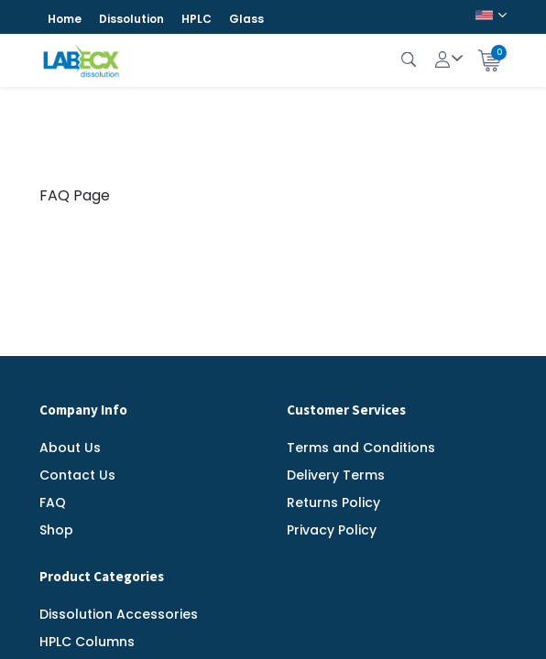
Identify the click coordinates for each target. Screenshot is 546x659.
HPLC (196, 19)
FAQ (52, 502)
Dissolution (131, 19)
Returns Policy (333, 502)
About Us (70, 447)
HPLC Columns (87, 641)
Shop (56, 530)
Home (65, 19)
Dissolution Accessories (118, 614)
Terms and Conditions (361, 447)
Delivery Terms (336, 475)
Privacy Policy (332, 530)
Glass (246, 19)
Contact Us (77, 475)
